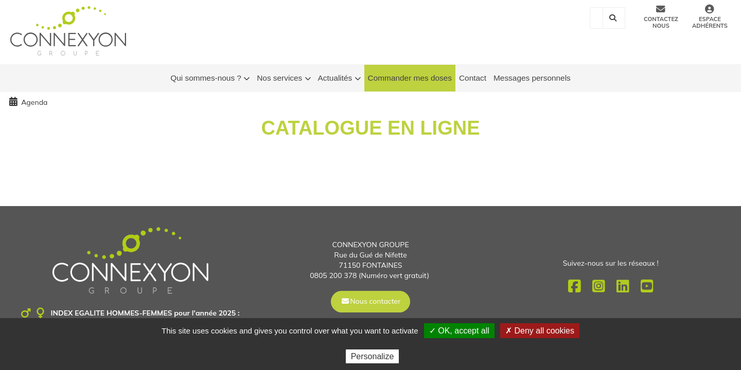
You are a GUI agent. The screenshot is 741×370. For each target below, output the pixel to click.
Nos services (283, 78)
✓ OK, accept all (459, 330)
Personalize (372, 356)
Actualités (339, 78)
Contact (472, 77)
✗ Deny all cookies (539, 330)
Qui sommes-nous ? (210, 78)
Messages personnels (532, 77)
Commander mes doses (410, 77)
